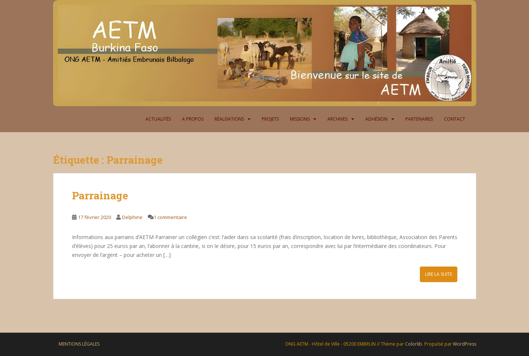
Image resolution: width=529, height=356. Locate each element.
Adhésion (376, 119)
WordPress (464, 344)
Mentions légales (79, 344)
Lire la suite (438, 274)
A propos (192, 119)
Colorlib (413, 344)
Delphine (132, 217)
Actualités (158, 119)
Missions (300, 119)
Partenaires (419, 119)
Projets (270, 119)
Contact (454, 119)
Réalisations (229, 119)
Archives (337, 119)
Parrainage (100, 195)
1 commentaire (170, 217)
